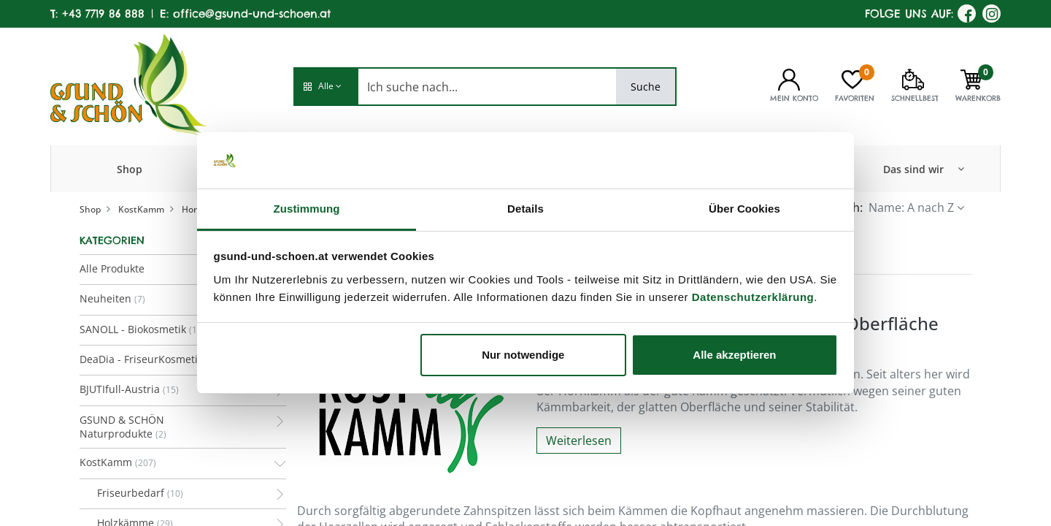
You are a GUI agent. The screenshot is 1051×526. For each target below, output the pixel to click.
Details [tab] (525, 208)
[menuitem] (129, 168)
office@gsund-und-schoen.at (252, 13)
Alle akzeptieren (734, 354)
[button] (325, 86)
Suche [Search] (646, 87)
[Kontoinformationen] (789, 78)
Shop (90, 209)
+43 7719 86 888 (103, 13)
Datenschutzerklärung (753, 297)
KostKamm (141, 209)
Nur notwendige (523, 354)
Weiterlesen (579, 440)
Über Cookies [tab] (744, 208)
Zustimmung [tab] (307, 208)
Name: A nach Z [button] (911, 207)
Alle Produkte (112, 268)
